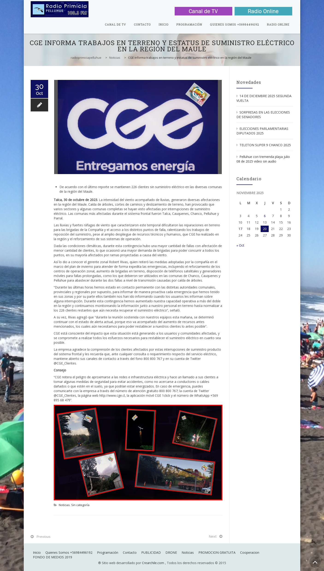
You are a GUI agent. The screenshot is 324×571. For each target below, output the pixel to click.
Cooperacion (249, 552)
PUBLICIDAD (151, 552)
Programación (189, 24)
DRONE (171, 552)
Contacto (142, 24)
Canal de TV (115, 24)
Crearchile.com (153, 563)
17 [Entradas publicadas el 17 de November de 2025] (240, 229)
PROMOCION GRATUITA (217, 552)
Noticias (64, 505)
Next (213, 536)
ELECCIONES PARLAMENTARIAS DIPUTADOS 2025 (262, 130)
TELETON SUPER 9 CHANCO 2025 (265, 145)
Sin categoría (80, 505)
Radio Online (278, 24)
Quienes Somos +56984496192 (234, 24)
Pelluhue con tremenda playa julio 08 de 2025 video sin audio (263, 158)
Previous (43, 536)
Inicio (163, 24)
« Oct (240, 245)
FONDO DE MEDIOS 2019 (52, 557)
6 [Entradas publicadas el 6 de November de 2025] (265, 216)
